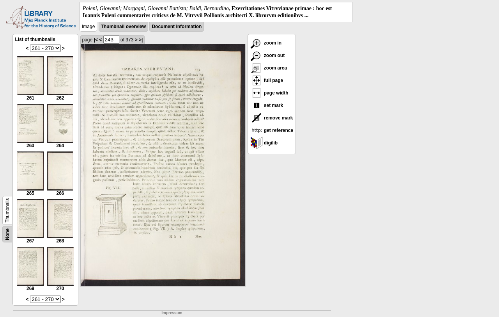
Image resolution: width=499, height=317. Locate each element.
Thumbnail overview (123, 26)
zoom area (268, 68)
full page (266, 80)
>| (141, 40)
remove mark (271, 118)
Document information (177, 26)
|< (96, 40)
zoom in (266, 43)
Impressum (171, 313)
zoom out (267, 55)
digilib (264, 143)
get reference (272, 130)
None (7, 234)
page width (269, 93)
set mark (266, 105)
